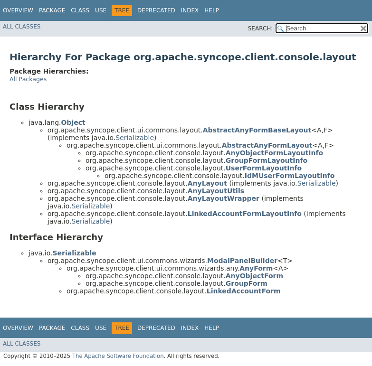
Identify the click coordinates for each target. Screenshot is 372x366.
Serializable (134, 137)
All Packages (28, 79)
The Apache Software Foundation (118, 356)
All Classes (21, 26)
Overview (18, 10)
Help (211, 10)
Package (52, 10)
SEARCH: (260, 28)
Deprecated (156, 10)
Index (190, 10)
